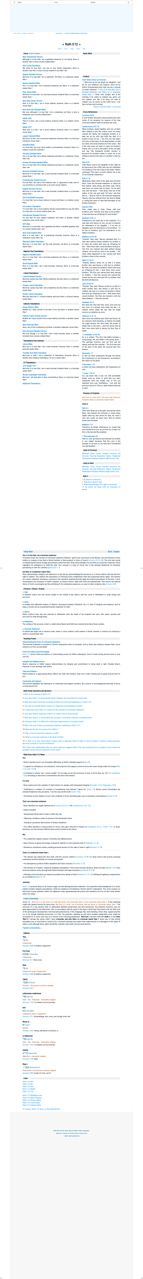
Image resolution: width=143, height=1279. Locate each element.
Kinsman (85, 456)
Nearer (108, 456)
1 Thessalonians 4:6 (90, 436)
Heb (83, 49)
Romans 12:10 (96, 847)
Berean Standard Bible (31, 83)
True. (117, 458)
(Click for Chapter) (34, 53)
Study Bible (28, 552)
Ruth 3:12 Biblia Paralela (32, 1098)
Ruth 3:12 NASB (29, 1089)
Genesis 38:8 (87, 207)
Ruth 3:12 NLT (28, 1084)
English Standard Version (32, 74)
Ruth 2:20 (85, 162)
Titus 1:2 (91, 789)
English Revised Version (32, 189)
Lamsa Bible (27, 344)
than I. (90, 94)
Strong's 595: (28, 988)
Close (92, 453)
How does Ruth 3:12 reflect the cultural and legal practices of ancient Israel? (54, 721)
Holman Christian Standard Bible (35, 162)
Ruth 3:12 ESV (28, 1087)
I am (117, 90)
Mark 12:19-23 (88, 260)
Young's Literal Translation (33, 285)
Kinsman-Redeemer (97, 456)
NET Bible (26, 224)
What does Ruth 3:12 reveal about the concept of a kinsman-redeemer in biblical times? (58, 718)
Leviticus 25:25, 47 (62, 806)
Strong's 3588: (28, 946)
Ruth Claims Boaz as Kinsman (94, 80)
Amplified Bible (29, 145)
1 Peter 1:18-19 (88, 373)
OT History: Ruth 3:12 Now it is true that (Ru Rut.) (41, 1109)
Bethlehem (28, 622)
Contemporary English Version (34, 180)
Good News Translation (32, 206)
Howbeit (105, 453)
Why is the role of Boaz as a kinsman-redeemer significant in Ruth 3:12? (52, 725)
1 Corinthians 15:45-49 (91, 335)
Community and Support (32, 681)
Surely (112, 458)
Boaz (26, 602)
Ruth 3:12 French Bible (31, 1103)
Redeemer (116, 456)
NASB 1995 (27, 118)
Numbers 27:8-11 (89, 218)
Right (108, 458)
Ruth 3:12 (26, 654)
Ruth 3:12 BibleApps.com (32, 1095)
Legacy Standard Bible (31, 136)
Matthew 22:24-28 (89, 237)
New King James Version (32, 101)
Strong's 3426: (28, 1031)
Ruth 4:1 (85, 408)
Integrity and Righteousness (34, 662)
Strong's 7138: (28, 1059)
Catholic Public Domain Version (35, 316)
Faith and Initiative (30, 671)
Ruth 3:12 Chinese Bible (32, 1100)
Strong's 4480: (28, 1073)
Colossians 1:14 (88, 364)
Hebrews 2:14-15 (89, 316)
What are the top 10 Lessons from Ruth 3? (41, 729)
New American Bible (30, 325)
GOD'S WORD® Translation (33, 198)
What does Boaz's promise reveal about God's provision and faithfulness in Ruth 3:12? (57, 702)
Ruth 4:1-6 (86, 178)
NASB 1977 (27, 127)
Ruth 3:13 (111, 868)
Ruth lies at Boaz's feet (93, 482)
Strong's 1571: (28, 1016)
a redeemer (115, 92)
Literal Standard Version (32, 276)
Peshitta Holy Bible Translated (34, 353)
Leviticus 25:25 (88, 115)
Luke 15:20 (31, 769)
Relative (102, 458)
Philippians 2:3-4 (91, 843)
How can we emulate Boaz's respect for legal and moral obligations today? (53, 706)
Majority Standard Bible (32, 255)
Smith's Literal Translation (32, 294)
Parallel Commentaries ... (32, 928)
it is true (107, 90)
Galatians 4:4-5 (88, 302)
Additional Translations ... (32, 384)
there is (105, 92)
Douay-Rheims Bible (31, 307)
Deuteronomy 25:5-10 (90, 127)
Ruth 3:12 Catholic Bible (32, 1105)
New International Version (33, 57)
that (113, 90)
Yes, (101, 90)
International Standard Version (34, 215)
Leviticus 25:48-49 (83, 857)
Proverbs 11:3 (78, 864)
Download (116, 107)
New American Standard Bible (34, 110)
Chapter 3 (24, 33)
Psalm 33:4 (111, 796)
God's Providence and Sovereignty (36, 652)
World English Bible (30, 263)
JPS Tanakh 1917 (29, 366)
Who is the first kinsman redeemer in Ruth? (42, 733)
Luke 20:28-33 (87, 284)
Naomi (26, 612)
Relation (95, 458)
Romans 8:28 (111, 584)
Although (85, 453)
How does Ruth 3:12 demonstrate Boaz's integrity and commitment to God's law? (55, 698)
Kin (119, 453)
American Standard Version (33, 171)
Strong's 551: (28, 960)
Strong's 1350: (28, 1002)
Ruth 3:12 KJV (28, 1091)
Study (72, 49)
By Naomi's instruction (92, 480)
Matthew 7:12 (87, 425)
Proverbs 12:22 (96, 785)
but (100, 92)
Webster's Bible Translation (33, 242)
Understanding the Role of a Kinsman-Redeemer (41, 642)
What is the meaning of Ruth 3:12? (37, 694)
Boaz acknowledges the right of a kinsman (100, 484)
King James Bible (29, 92)
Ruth (19, 33)
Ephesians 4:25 (109, 785)
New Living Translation (31, 66)
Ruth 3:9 (86, 762)
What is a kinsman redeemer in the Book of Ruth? (44, 737)
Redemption (87, 458)
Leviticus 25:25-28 (95, 560)
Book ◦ (110, 552)
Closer (98, 453)
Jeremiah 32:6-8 (87, 870)
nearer (84, 94)
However (113, 453)
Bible (15, 33)
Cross (66, 49)
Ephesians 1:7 (87, 353)
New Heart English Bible (32, 233)
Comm (78, 49)
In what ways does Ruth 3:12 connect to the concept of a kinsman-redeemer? (54, 710)
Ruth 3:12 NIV (28, 1082)
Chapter (116, 552)
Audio (60, 49)
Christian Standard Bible (32, 154)
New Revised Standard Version (35, 331)
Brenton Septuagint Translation (34, 375)
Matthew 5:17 (39, 877)
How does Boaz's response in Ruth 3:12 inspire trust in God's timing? (51, 714)
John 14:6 (76, 792)
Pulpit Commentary (30, 899)
